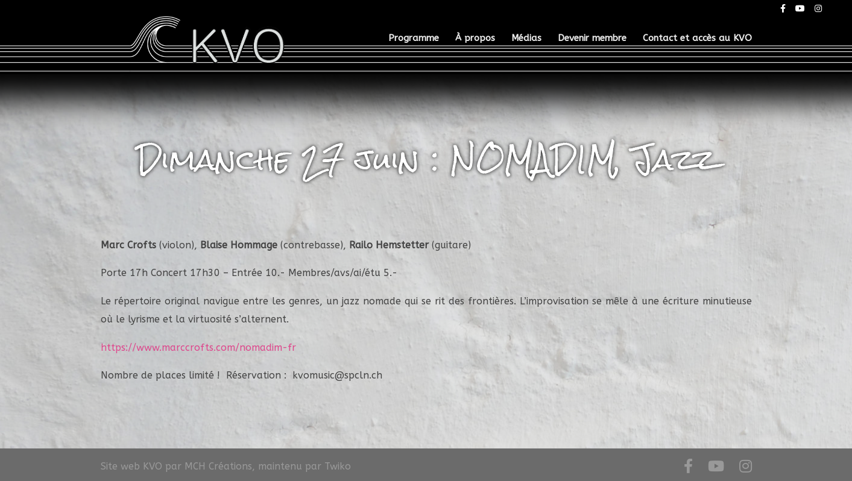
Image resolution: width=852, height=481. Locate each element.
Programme (413, 38)
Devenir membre (592, 38)
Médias (526, 38)
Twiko (337, 466)
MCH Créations (218, 466)
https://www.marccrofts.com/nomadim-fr (198, 347)
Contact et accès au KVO (697, 38)
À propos (475, 38)
